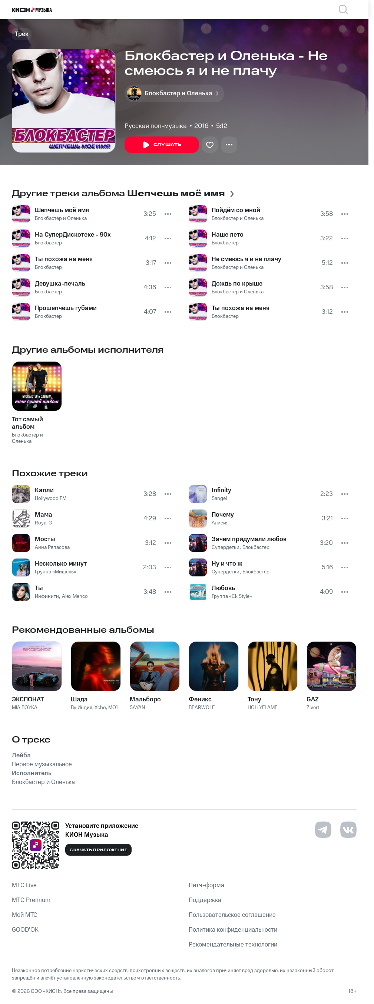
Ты (39, 588)
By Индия (81, 707)
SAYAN (137, 707)
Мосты (45, 539)
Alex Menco (75, 596)
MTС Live (24, 885)
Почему (223, 514)
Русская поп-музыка (156, 126)
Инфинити (47, 596)
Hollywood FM (50, 498)
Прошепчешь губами (66, 308)
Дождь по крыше (237, 283)
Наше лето (228, 234)
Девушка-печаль (60, 283)
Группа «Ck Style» (232, 596)
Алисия (220, 523)
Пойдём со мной (236, 210)
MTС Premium (31, 900)
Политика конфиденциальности (233, 929)
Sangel (219, 498)
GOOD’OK (25, 929)
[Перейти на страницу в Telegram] (323, 830)
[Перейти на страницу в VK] (348, 830)
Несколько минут (61, 563)
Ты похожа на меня (64, 259)
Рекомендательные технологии (233, 944)
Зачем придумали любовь (249, 539)
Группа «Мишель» (55, 572)
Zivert (313, 707)
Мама (43, 514)
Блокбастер (48, 243)
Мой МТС (24, 915)
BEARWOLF (202, 707)
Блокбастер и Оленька (61, 218)
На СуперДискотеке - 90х (73, 234)
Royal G (43, 523)
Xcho (100, 707)
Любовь (223, 588)
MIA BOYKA (24, 707)
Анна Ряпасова (52, 547)
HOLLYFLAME (263, 707)
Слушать (162, 145)
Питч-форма (206, 885)
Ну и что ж (227, 563)
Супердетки (225, 547)
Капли (44, 490)
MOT (113, 707)
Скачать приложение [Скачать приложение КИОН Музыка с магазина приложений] (98, 850)
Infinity (221, 490)
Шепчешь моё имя (62, 210)
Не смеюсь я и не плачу (246, 259)
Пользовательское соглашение (232, 915)
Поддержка (205, 900)
